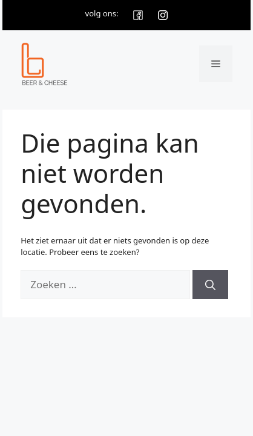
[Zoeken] (210, 284)
